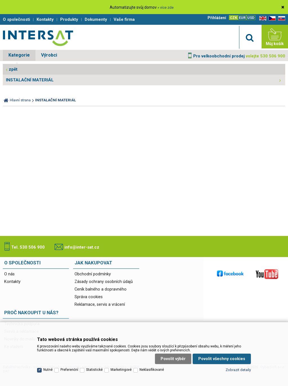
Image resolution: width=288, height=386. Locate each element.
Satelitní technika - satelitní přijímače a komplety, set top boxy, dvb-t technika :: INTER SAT (38, 38)
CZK (233, 17)
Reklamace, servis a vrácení (100, 304)
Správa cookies (89, 296)
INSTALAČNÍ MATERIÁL (30, 79)
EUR (242, 17)
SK (280, 18)
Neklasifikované (152, 370)
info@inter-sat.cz (81, 247)
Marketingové (121, 370)
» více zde (166, 7)
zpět (13, 69)
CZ (271, 18)
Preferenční (69, 370)
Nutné (48, 370)
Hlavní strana (20, 100)
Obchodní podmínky (93, 274)
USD (251, 17)
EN (262, 18)
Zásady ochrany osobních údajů (104, 281)
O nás (9, 274)
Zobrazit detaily (238, 370)
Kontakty (12, 281)
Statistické (94, 370)
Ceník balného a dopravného (101, 289)
